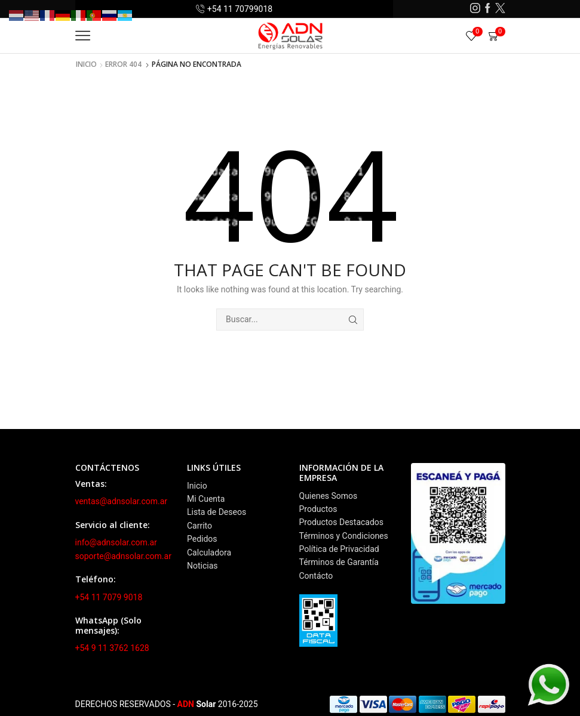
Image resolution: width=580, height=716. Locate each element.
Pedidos (202, 539)
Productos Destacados (341, 522)
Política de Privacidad (339, 549)
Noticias (202, 565)
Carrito (199, 525)
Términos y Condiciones (343, 536)
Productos (318, 509)
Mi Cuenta (206, 499)
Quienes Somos (328, 496)
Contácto (316, 576)
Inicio (86, 64)
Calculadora (209, 552)
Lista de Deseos (216, 512)
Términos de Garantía (339, 562)
